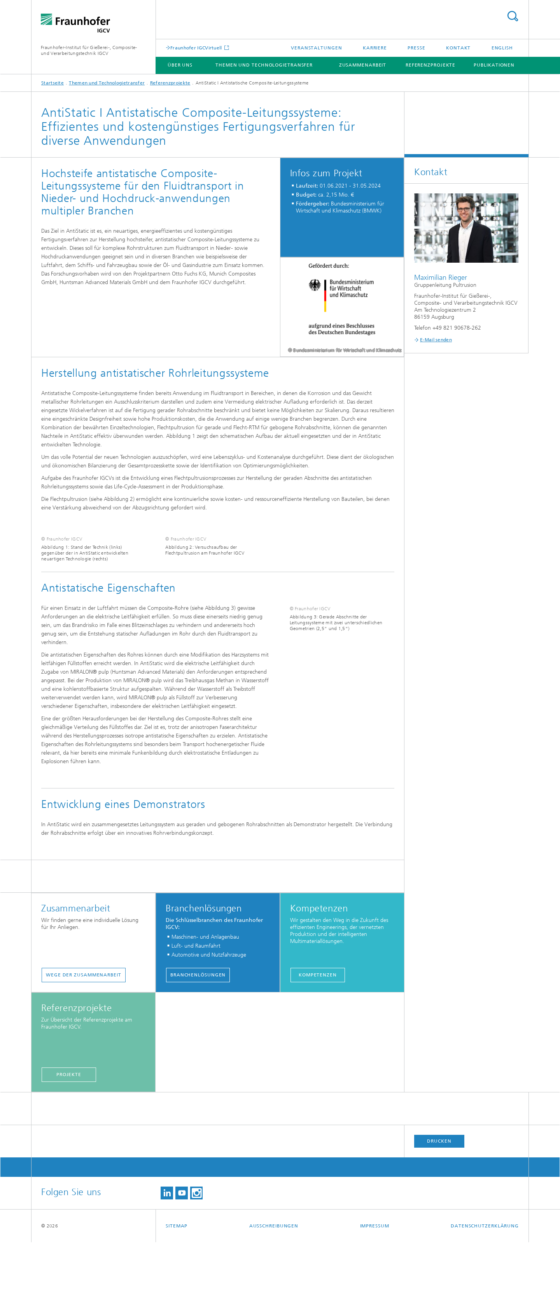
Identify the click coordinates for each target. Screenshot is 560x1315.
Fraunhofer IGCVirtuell (196, 47)
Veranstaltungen (316, 48)
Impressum (374, 1298)
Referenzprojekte (430, 65)
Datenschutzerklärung (485, 1298)
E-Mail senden (436, 339)
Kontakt (458, 48)
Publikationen (494, 65)
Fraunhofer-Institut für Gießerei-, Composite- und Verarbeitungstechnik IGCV (89, 50)
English (502, 48)
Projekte (68, 1147)
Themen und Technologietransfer (264, 65)
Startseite (52, 83)
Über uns (180, 65)
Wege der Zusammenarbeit (83, 1047)
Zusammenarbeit (363, 65)
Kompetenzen (318, 1047)
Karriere (375, 48)
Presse (416, 48)
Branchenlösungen (198, 1047)
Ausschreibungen (274, 1298)
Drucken (439, 1214)
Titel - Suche (512, 16)
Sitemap (176, 1298)
